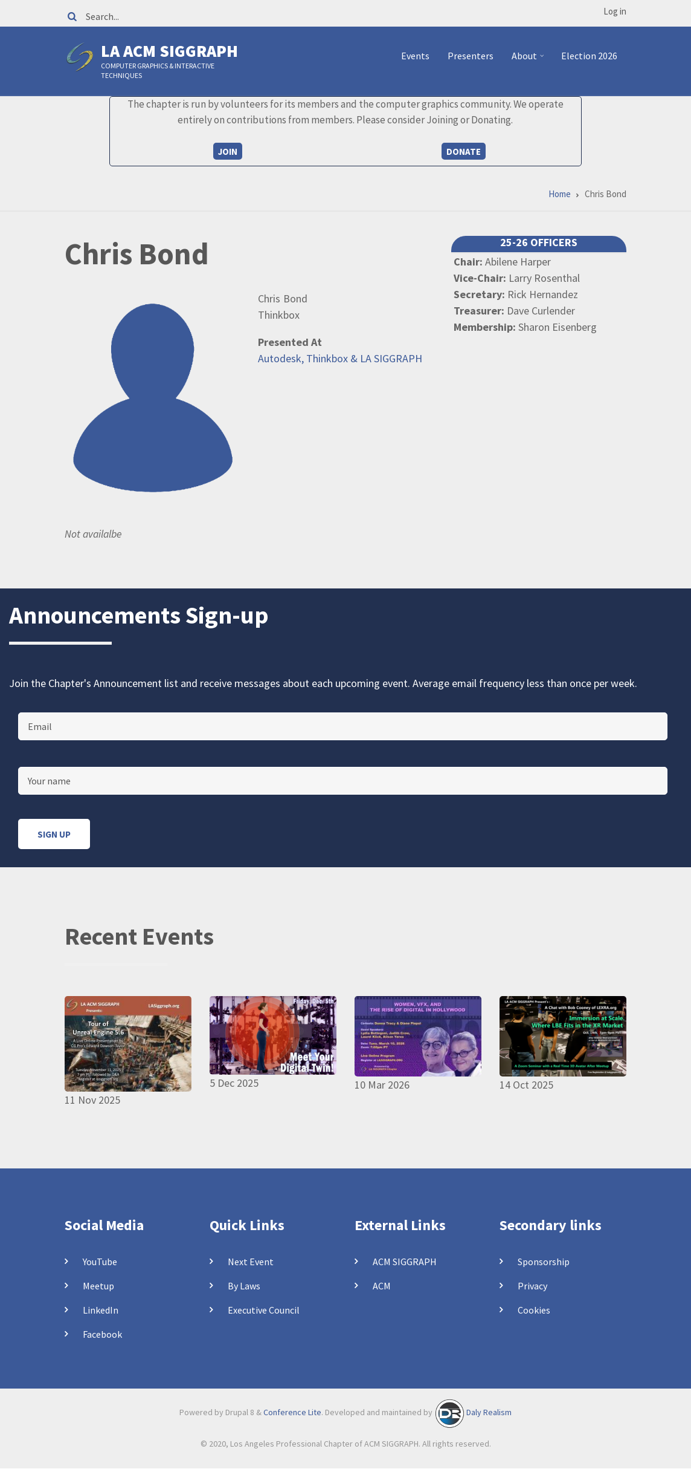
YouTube (100, 1262)
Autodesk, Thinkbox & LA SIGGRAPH (340, 358)
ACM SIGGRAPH (405, 1262)
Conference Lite (292, 1412)
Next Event (251, 1262)
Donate (463, 151)
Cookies (534, 1310)
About (529, 60)
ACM (382, 1286)
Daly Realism (489, 1412)
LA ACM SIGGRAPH (169, 51)
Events (415, 56)
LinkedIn (100, 1310)
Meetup (98, 1286)
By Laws (244, 1286)
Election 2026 (589, 56)
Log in (614, 11)
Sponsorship (544, 1262)
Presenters (470, 56)
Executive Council (264, 1310)
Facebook (102, 1334)
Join (227, 151)
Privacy (532, 1286)
